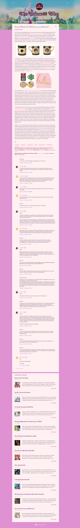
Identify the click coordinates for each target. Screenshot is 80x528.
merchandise (49, 144)
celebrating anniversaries (22, 36)
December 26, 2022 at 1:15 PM (26, 172)
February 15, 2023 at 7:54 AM (25, 344)
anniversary (23, 144)
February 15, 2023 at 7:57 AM (25, 353)
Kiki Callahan (22, 195)
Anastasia (32, 38)
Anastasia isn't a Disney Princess (36, 33)
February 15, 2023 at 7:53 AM (25, 335)
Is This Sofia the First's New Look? (22, 479)
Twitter (16, 151)
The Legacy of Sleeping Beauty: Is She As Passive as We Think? (28, 421)
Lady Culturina (22, 176)
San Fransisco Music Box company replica (31, 90)
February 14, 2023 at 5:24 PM (25, 234)
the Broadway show (46, 129)
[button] (55, 27)
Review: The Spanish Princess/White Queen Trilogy (25, 436)
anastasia (17, 144)
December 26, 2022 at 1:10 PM (26, 162)
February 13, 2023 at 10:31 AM (26, 207)
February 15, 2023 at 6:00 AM (25, 274)
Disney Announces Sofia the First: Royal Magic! (24, 450)
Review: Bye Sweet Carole (20, 465)
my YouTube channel (28, 150)
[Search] (67, 3)
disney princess (42, 144)
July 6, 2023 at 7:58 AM (24, 365)
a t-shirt (30, 70)
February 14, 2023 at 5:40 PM (25, 244)
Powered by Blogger (40, 524)
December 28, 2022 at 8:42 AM (26, 191)
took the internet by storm (46, 63)
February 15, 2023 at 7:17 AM (25, 326)
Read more (53, 388)
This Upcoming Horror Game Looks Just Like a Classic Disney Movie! (29, 494)
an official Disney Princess (20, 108)
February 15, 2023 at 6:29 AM (25, 297)
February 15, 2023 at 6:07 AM (25, 288)
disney (35, 144)
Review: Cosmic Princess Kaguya (21, 378)
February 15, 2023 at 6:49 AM (25, 308)
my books (42, 150)
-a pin (26, 70)
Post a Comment (19, 368)
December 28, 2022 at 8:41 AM (26, 183)
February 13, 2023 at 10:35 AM (26, 225)
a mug (22, 58)
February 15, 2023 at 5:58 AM (25, 265)
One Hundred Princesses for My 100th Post (24, 407)
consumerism (30, 144)
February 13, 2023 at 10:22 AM (26, 200)
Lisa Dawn (22, 166)
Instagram (51, 150)
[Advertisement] (64, 42)
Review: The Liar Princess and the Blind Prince (24, 508)
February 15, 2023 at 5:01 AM (25, 257)
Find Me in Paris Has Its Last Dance (22, 392)
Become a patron (41, 153)
